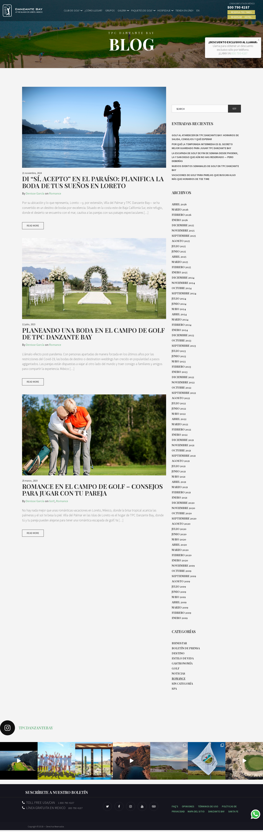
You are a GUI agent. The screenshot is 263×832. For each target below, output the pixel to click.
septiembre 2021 (184, 455)
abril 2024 (179, 314)
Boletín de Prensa (186, 648)
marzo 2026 (180, 209)
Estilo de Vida (183, 659)
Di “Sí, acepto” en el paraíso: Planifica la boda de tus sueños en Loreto (93, 182)
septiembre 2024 (184, 293)
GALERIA (122, 10)
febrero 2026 (181, 215)
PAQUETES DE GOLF (142, 10)
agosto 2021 (181, 461)
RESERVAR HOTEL (241, 17)
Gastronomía (182, 664)
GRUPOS (110, 10)
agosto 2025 (181, 241)
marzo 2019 (180, 607)
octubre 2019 (181, 571)
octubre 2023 (181, 340)
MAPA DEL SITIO (196, 813)
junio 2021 (179, 471)
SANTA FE (233, 813)
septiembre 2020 (184, 518)
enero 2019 (180, 618)
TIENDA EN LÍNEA (184, 10)
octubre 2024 (182, 288)
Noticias (178, 675)
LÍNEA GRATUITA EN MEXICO (52, 810)
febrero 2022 (181, 429)
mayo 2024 (179, 309)
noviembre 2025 (183, 230)
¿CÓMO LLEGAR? (93, 10)
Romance (55, 193)
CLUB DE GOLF (72, 10)
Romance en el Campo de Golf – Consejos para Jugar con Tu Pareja (92, 490)
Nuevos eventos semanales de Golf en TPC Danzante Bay (205, 168)
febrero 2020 (182, 555)
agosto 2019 (181, 581)
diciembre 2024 (183, 277)
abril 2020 (179, 544)
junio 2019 (179, 592)
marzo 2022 (180, 424)
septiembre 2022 (184, 393)
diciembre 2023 (183, 335)
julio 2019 (179, 586)
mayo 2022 (179, 414)
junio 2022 (179, 408)
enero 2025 (179, 272)
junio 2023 (179, 356)
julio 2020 (179, 529)
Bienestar (179, 643)
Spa (174, 690)
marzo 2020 (180, 550)
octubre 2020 (182, 513)
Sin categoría (182, 685)
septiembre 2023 (184, 345)
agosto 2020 (181, 523)
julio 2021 (179, 466)
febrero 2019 (181, 613)
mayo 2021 (178, 476)
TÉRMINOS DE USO (208, 808)
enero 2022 (179, 434)
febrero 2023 (181, 366)
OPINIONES (188, 808)
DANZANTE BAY (216, 813)
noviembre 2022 (183, 382)
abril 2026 (179, 204)
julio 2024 (179, 298)
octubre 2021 (181, 450)
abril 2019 (179, 602)
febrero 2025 (181, 267)
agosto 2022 (181, 398)
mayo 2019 (179, 597)
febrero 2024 (181, 325)
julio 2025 (179, 246)
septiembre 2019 (184, 576)
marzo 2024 (180, 319)
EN (197, 10)
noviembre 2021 (183, 445)
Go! (234, 108)
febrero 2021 (181, 492)
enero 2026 (180, 220)
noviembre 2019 (183, 565)
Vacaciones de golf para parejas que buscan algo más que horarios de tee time (204, 177)
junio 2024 (179, 304)
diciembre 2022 (183, 377)
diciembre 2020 (183, 503)
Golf (52, 502)
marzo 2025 (180, 262)
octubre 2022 (181, 387)
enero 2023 (179, 372)
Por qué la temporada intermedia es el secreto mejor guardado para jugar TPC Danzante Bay (202, 146)
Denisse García (35, 193)
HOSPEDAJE (164, 10)
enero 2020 (180, 560)
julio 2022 (179, 403)
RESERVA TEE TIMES (241, 12)
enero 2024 (180, 330)
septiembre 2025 (184, 236)
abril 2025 (179, 256)
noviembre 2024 (183, 283)
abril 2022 (179, 419)
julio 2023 (179, 351)
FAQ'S (175, 808)
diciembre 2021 (183, 440)
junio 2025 (179, 251)
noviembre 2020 (183, 508)
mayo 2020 (179, 539)
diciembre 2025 (183, 225)
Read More (33, 226)
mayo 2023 (179, 361)
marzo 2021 (180, 487)
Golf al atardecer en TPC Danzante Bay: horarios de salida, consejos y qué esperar (205, 137)
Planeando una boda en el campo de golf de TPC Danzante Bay (93, 334)
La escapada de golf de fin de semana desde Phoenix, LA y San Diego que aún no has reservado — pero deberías (205, 157)
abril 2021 (179, 482)
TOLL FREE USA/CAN (48, 804)
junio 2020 (179, 534)
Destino (178, 654)
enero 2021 (179, 497)
